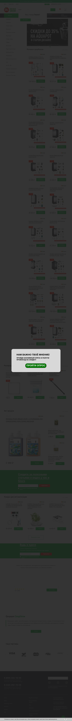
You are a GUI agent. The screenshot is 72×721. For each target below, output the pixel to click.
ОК (65, 719)
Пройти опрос (36, 366)
